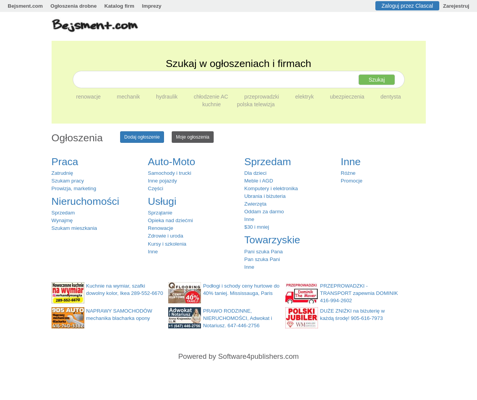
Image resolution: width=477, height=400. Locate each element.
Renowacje (160, 228)
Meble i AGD (258, 181)
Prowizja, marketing (74, 188)
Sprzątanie (160, 213)
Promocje (351, 181)
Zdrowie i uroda (165, 236)
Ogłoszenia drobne (73, 6)
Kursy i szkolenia (167, 244)
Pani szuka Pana (263, 251)
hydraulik (167, 97)
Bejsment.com (25, 6)
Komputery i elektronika (271, 188)
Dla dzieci (255, 173)
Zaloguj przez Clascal (407, 6)
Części (155, 188)
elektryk (305, 97)
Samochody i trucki (169, 173)
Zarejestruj (456, 6)
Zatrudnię (62, 173)
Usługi (162, 201)
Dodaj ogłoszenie (142, 137)
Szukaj (376, 80)
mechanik (129, 97)
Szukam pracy (68, 181)
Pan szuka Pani (262, 259)
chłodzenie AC (211, 97)
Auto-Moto (171, 161)
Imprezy (151, 6)
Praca (65, 161)
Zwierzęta (255, 204)
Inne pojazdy (162, 181)
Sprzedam (63, 213)
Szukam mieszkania (74, 228)
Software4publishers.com (258, 356)
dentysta (390, 97)
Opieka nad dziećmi (170, 220)
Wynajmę (62, 220)
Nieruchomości (85, 201)
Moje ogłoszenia (192, 137)
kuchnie (212, 104)
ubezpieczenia (348, 97)
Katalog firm (119, 6)
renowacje (89, 97)
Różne (348, 173)
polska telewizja (256, 104)
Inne (153, 251)
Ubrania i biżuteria (265, 196)
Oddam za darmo (264, 211)
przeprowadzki (262, 97)
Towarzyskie (272, 240)
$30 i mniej (256, 227)
